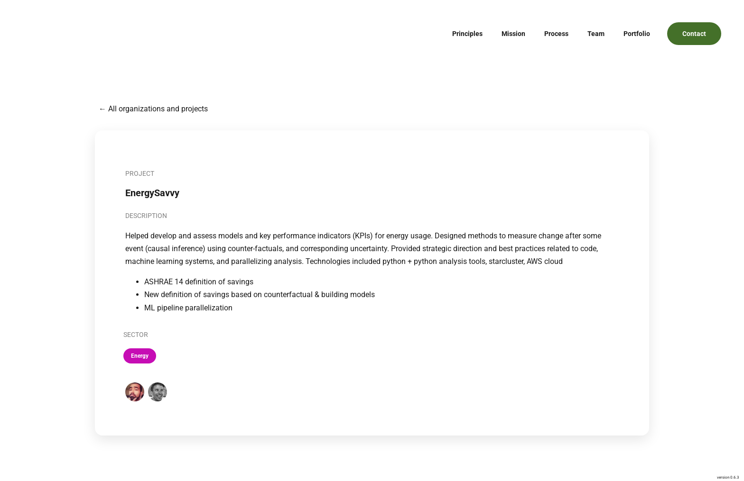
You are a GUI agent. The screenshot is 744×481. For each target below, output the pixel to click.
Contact (694, 33)
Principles (467, 33)
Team (595, 33)
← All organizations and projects (153, 108)
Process (556, 33)
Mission (513, 33)
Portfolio (636, 33)
